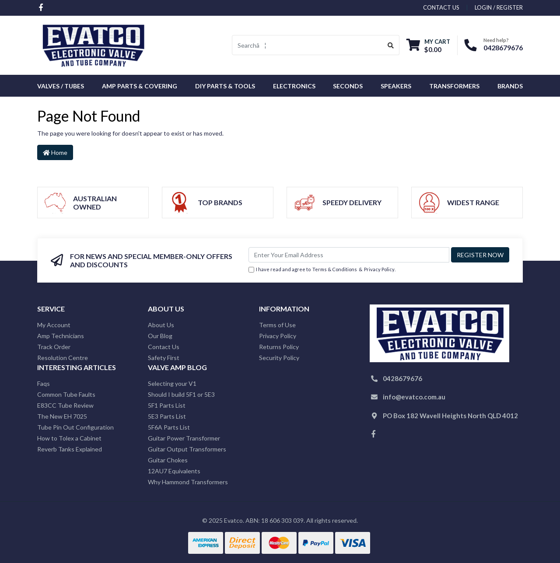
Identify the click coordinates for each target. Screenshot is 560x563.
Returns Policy (279, 346)
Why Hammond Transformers (188, 482)
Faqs (43, 383)
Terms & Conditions (334, 269)
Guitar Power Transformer (184, 438)
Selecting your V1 (172, 383)
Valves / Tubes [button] (60, 86)
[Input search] (307, 45)
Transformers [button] (454, 86)
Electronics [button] (294, 86)
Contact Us (163, 346)
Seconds (348, 86)
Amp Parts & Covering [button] (139, 86)
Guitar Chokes (168, 460)
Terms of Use (277, 325)
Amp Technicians (60, 335)
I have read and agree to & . (322, 269)
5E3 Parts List (167, 416)
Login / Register (499, 7)
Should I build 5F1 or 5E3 (181, 394)
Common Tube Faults (66, 394)
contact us (441, 7)
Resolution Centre (62, 357)
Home (55, 152)
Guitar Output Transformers (187, 449)
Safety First (163, 357)
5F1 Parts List (167, 405)
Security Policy (279, 357)
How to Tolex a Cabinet (69, 438)
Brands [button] (510, 86)
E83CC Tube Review (65, 405)
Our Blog (160, 335)
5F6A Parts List (169, 427)
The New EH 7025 (62, 416)
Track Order (53, 346)
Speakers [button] (396, 86)
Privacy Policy (379, 269)
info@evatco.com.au (414, 397)
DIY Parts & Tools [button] (225, 86)
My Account (53, 325)
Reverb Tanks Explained (69, 449)
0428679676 (503, 47)
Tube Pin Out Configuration (75, 427)
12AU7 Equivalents (174, 471)
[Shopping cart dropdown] (428, 45)
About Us (161, 325)
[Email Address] (348, 254)
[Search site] (390, 45)
